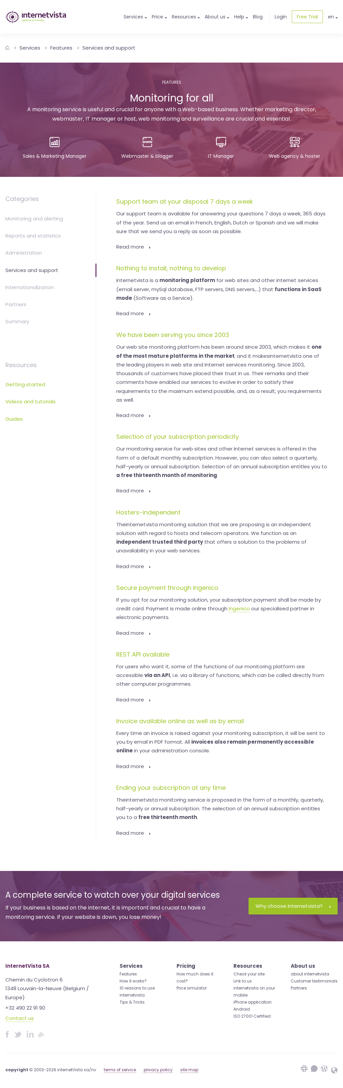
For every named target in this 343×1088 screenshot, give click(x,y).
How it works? (133, 981)
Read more (133, 246)
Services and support (108, 47)
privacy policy (158, 1070)
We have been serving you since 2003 (172, 335)
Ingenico (239, 608)
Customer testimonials (314, 981)
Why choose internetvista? (293, 905)
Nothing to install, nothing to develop (171, 268)
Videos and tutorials (30, 401)
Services (29, 47)
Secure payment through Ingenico (167, 588)
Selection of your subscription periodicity (177, 436)
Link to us (242, 981)
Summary (17, 321)
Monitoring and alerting (34, 218)
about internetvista (310, 974)
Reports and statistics (33, 235)
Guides (14, 418)
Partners (15, 304)
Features (61, 47)
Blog (258, 16)
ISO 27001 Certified (252, 1016)
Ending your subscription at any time (171, 788)
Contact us (19, 1018)
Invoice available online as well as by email (180, 721)
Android (241, 1009)
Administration (23, 252)
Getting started (25, 384)
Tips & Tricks (132, 1002)
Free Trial (307, 16)
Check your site (249, 974)
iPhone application (252, 1002)
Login (281, 16)
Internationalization (29, 287)
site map (189, 1070)
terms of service (120, 1070)
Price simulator (192, 988)
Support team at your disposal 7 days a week (184, 201)
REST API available (142, 654)
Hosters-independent (148, 512)
